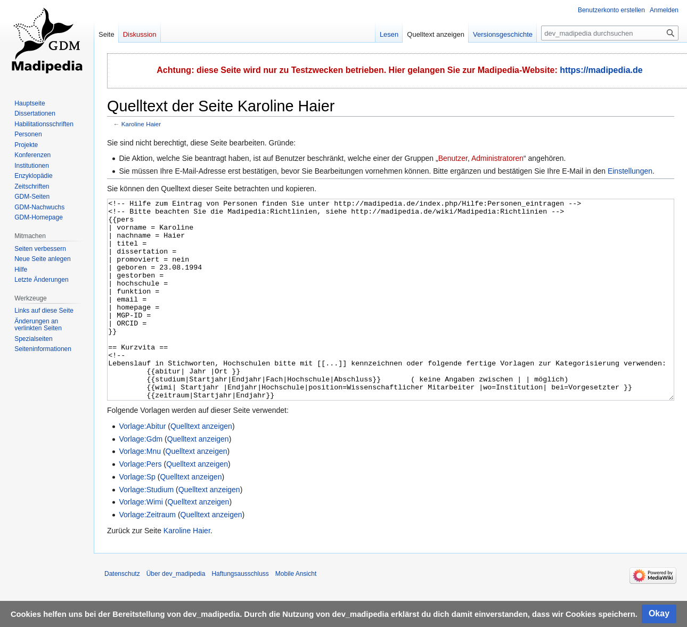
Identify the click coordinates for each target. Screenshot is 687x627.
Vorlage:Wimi (140, 542)
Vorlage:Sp (137, 516)
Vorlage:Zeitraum (147, 554)
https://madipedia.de (601, 70)
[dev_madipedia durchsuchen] (609, 33)
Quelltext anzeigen (201, 466)
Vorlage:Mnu (140, 491)
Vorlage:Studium (146, 529)
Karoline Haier (141, 123)
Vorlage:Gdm (140, 479)
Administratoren (497, 158)
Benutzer (453, 158)
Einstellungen (630, 171)
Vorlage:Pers (140, 504)
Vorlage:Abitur (142, 466)
